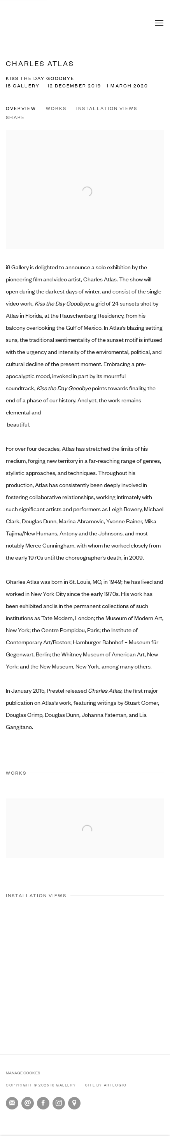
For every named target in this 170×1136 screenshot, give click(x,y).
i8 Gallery (21, 23)
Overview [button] (21, 108)
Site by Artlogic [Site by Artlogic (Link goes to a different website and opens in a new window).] (106, 1084)
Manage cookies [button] (23, 1072)
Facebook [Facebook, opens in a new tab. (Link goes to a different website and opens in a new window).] (43, 1103)
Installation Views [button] (106, 108)
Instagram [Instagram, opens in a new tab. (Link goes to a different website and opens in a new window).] (59, 1103)
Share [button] (15, 117)
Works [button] (56, 108)
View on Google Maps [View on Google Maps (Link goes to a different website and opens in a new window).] (74, 1103)
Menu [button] (158, 23)
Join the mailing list (12, 1103)
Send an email (27, 1103)
